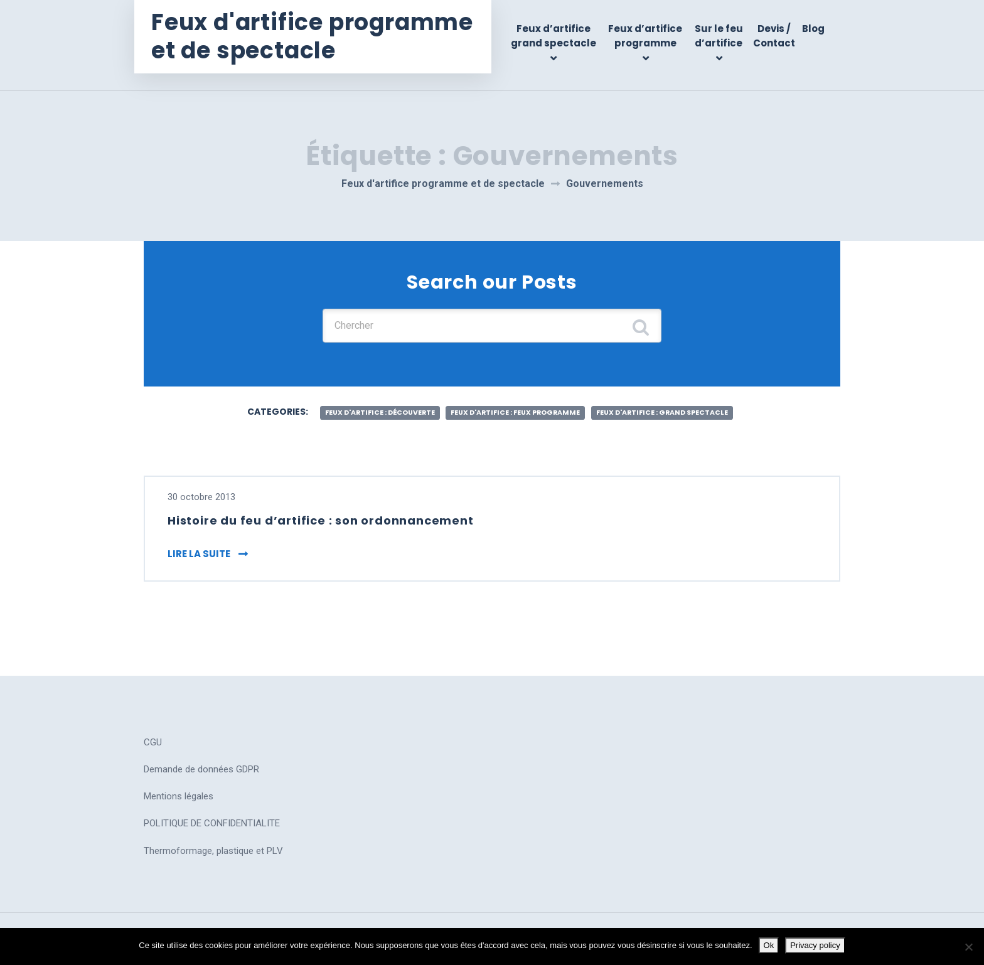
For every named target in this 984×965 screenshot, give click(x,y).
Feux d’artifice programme (649, 36)
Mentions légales (178, 791)
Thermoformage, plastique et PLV (213, 846)
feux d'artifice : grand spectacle (682, 403)
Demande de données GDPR (201, 764)
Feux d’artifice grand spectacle (559, 36)
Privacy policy (815, 945)
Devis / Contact (775, 36)
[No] (968, 947)
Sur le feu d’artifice (721, 36)
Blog (813, 28)
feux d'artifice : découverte (359, 403)
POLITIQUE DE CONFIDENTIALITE (212, 818)
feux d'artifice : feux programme (515, 403)
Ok (769, 945)
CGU (153, 738)
